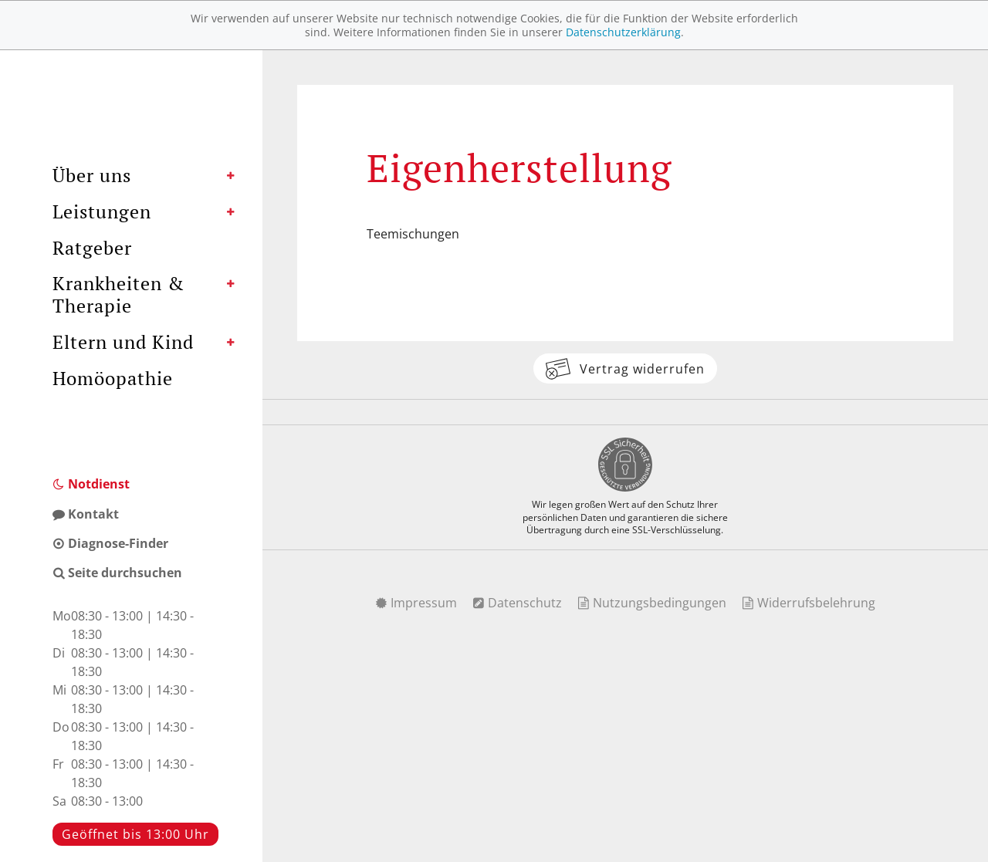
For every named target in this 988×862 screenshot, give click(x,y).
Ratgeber (92, 247)
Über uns (91, 175)
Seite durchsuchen (117, 572)
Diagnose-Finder (110, 543)
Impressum (416, 602)
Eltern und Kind (123, 342)
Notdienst (91, 483)
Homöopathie (112, 378)
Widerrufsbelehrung (808, 602)
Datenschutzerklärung (623, 32)
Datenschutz (517, 602)
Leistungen (101, 211)
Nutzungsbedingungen (651, 602)
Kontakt (85, 513)
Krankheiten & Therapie (118, 294)
